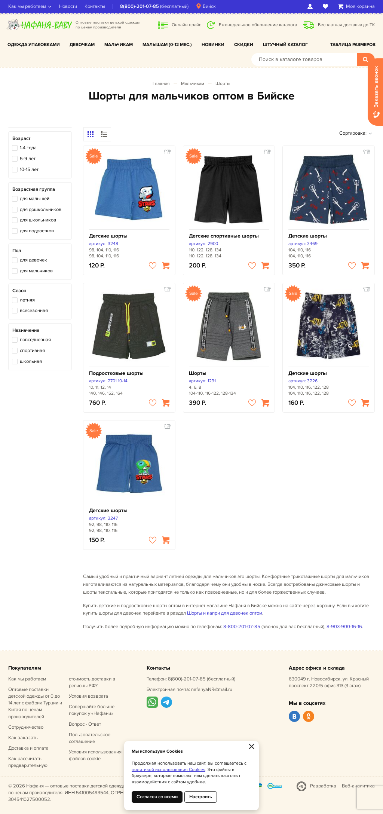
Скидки (243, 45)
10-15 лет (29, 169)
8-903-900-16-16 (344, 627)
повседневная (35, 340)
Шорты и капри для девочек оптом (224, 613)
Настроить (200, 797)
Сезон (19, 291)
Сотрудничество (25, 727)
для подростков (37, 231)
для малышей (34, 199)
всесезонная (34, 310)
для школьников (38, 220)
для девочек (33, 260)
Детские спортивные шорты (224, 236)
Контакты (95, 6)
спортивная (32, 351)
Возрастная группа (33, 189)
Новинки (213, 45)
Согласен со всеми (157, 797)
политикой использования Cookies (168, 769)
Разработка (323, 786)
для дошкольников (40, 209)
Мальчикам (118, 45)
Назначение (25, 330)
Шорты (222, 83)
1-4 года (28, 148)
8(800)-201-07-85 (139, 6)
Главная (161, 83)
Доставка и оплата (28, 748)
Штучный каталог (285, 45)
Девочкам (82, 45)
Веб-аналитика (358, 786)
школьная (31, 361)
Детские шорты (108, 236)
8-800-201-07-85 (241, 627)
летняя (27, 300)
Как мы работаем (27, 6)
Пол (16, 251)
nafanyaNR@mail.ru (211, 689)
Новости (68, 6)
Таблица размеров (353, 45)
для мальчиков (36, 271)
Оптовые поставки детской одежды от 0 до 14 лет (35, 703)
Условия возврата (88, 696)
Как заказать (23, 738)
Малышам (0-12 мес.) (167, 45)
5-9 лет (28, 159)
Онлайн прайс (186, 25)
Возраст (21, 138)
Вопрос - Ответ (85, 724)
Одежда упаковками (33, 45)
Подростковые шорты (116, 373)
